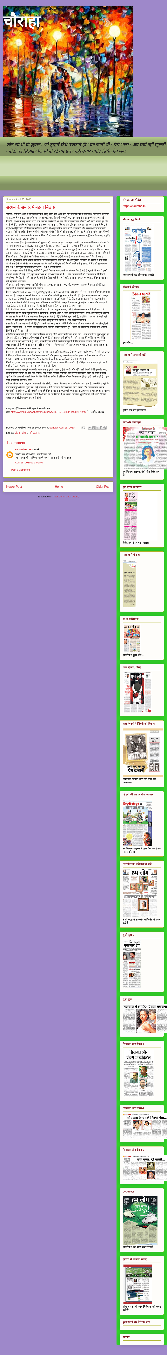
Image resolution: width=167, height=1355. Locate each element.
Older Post (103, 486)
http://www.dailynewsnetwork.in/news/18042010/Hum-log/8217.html (48, 411)
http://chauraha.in (134, 206)
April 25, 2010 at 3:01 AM (29, 462)
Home (59, 486)
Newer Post (14, 486)
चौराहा (21, 21)
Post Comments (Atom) (66, 496)
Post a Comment (20, 469)
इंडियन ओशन (21, 432)
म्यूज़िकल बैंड (34, 432)
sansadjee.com (24, 449)
